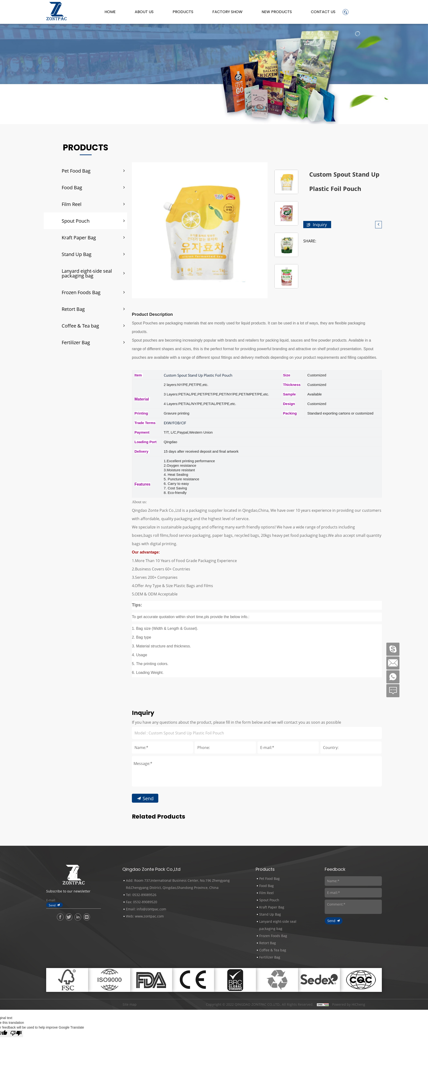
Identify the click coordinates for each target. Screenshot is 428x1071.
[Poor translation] (16, 1033)
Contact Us (323, 12)
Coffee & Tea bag (80, 326)
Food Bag (72, 187)
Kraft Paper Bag (79, 237)
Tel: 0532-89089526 (141, 894)
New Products (277, 12)
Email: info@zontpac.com (146, 909)
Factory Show (227, 12)
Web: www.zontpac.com (145, 916)
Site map (130, 1004)
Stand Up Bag (76, 254)
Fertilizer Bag (76, 342)
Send (52, 905)
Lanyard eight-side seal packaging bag (87, 273)
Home (110, 12)
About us (144, 12)
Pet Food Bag (76, 171)
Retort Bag (73, 309)
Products (183, 12)
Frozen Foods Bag (81, 292)
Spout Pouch (76, 221)
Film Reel (71, 204)
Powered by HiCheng (348, 1004)
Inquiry (320, 224)
